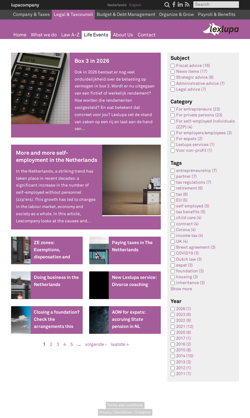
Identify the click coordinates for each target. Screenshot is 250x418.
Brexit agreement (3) (195, 247)
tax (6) (182, 194)
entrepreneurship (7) (196, 170)
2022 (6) (183, 320)
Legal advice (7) (191, 89)
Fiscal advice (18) (193, 65)
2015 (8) (183, 350)
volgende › (95, 344)
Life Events (96, 35)
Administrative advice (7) (200, 83)
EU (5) (182, 200)
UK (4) (182, 241)
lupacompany (25, 5)
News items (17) (191, 71)
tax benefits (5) (190, 212)
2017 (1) (183, 338)
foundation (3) (190, 271)
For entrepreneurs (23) (198, 109)
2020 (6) (183, 332)
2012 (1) (183, 368)
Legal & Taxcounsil (73, 14)
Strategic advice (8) (195, 77)
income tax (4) (189, 235)
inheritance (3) (190, 282)
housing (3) (187, 277)
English (135, 5)
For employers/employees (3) (204, 133)
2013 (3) (183, 362)
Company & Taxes (31, 14)
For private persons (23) (199, 115)
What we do (44, 35)
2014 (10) (184, 356)
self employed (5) (192, 206)
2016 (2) (183, 344)
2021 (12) (184, 326)
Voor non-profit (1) (194, 150)
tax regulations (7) (193, 182)
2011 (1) (183, 373)
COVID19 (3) (187, 253)
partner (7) (186, 176)
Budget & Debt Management (126, 14)
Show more (181, 289)
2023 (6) (183, 314)
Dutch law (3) (189, 259)
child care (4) (188, 217)
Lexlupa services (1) (195, 144)
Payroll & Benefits (216, 14)
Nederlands (117, 5)
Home (19, 35)
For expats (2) (189, 138)
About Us (123, 35)
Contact (147, 35)
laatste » (120, 344)
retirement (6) (189, 188)
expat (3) (184, 265)
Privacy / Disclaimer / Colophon (125, 412)
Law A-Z (70, 35)
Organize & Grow (176, 14)
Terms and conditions (125, 405)
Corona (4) (186, 229)
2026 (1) (183, 308)
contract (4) (187, 224)
